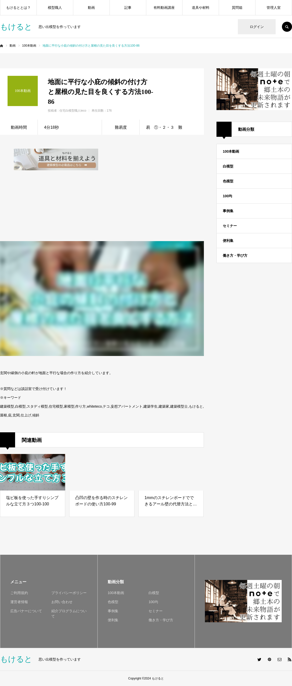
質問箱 (237, 8)
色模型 (228, 181)
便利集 (228, 241)
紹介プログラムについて (69, 613)
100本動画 (231, 151)
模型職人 (55, 8)
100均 (227, 196)
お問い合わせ (61, 602)
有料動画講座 (164, 8)
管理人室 (274, 8)
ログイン (257, 27)
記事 (127, 8)
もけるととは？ (18, 8)
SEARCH (287, 27)
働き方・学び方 (235, 255)
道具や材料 (200, 8)
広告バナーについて (26, 611)
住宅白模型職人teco (72, 110)
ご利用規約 (19, 593)
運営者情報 (19, 602)
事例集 (228, 211)
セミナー (230, 226)
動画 (91, 8)
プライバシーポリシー (69, 593)
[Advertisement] (148, 180)
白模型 (228, 166)
